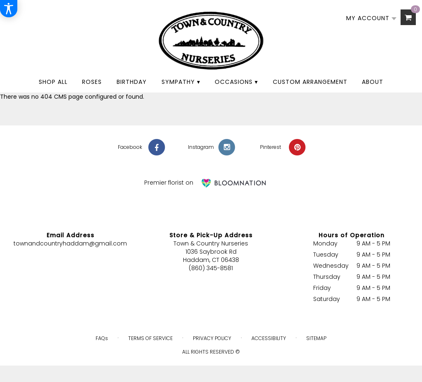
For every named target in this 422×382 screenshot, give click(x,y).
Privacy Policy (212, 338)
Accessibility (268, 338)
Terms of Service (150, 338)
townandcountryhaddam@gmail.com (70, 243)
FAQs (102, 338)
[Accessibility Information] (8, 8)
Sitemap (316, 338)
